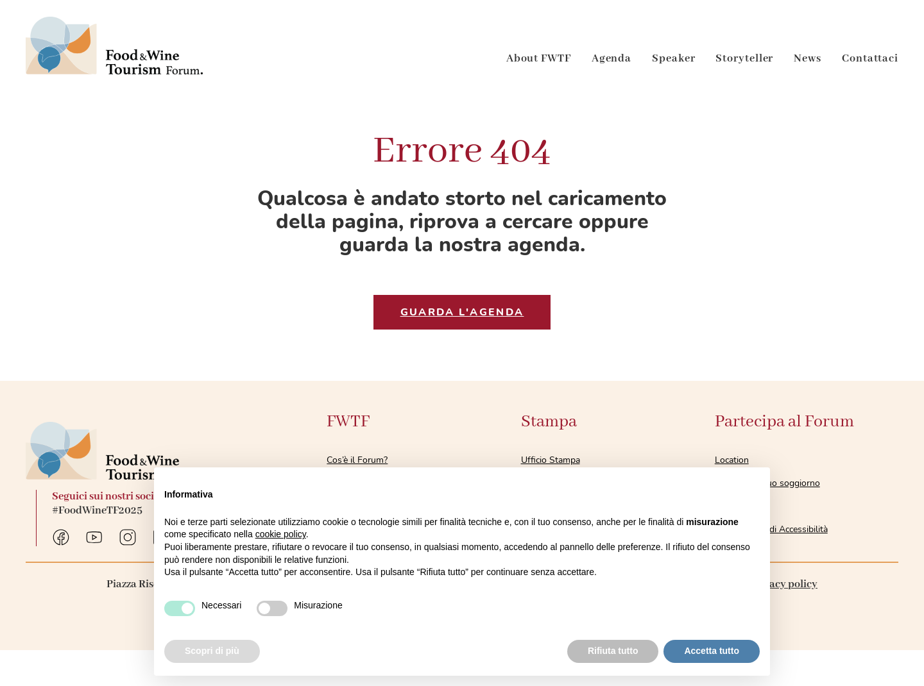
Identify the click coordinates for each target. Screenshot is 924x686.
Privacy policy (783, 584)
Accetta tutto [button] (711, 651)
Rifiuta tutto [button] (613, 651)
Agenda (611, 58)
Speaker (673, 58)
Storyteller (744, 58)
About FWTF (538, 58)
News (807, 58)
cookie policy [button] (280, 534)
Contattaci (870, 58)
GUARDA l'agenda (462, 312)
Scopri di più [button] (212, 651)
